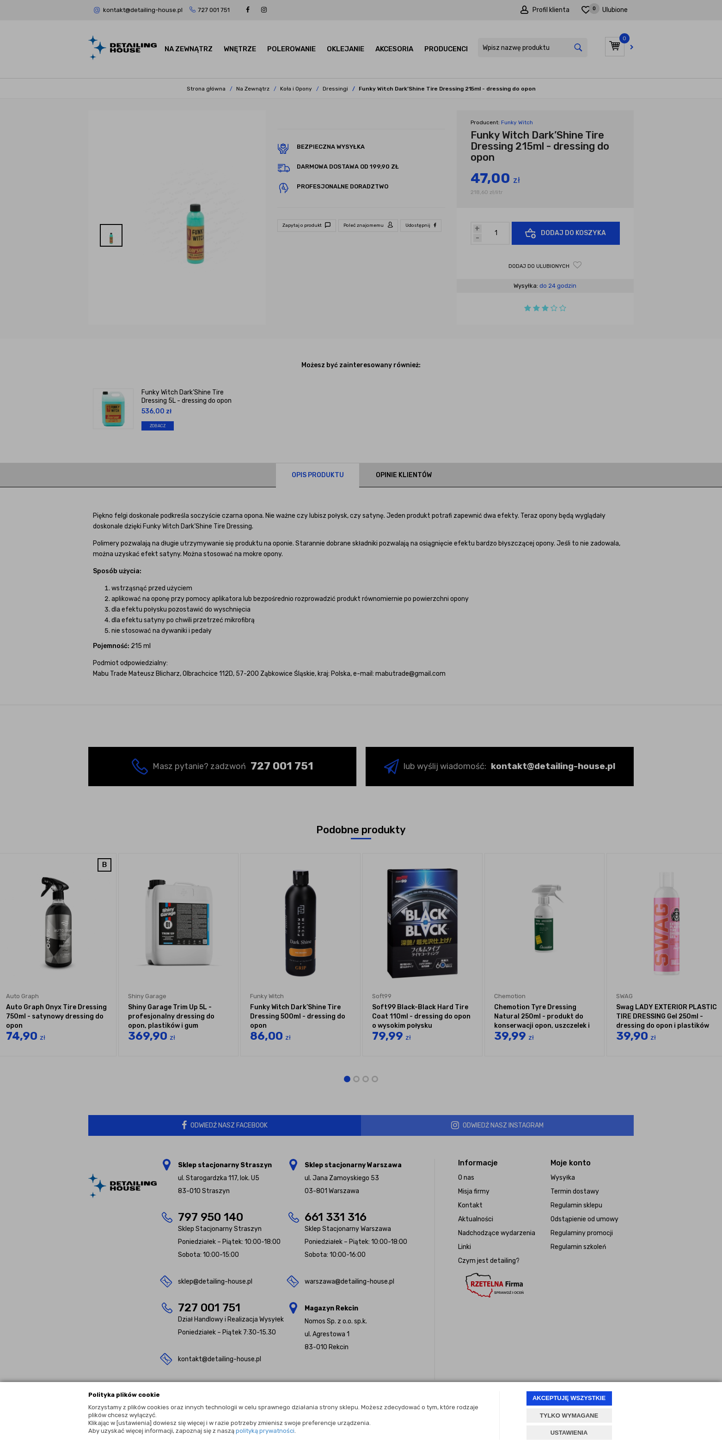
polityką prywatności (265, 1430)
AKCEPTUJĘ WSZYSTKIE (569, 1397)
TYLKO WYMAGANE (569, 1415)
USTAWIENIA (569, 1432)
